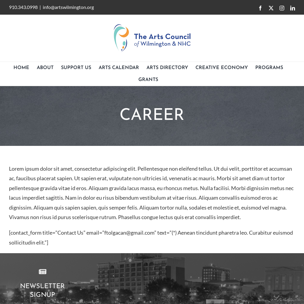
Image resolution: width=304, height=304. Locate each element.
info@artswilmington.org (68, 7)
